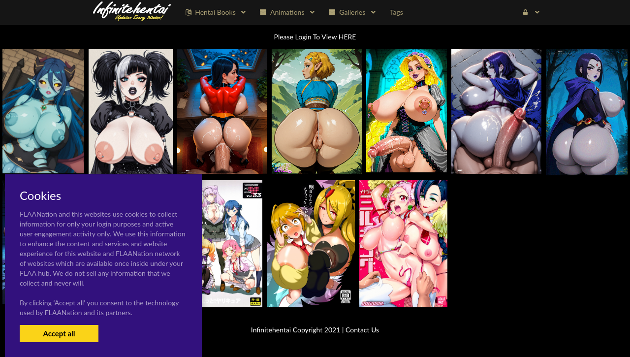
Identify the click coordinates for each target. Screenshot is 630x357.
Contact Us (362, 329)
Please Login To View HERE (315, 36)
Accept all (59, 333)
